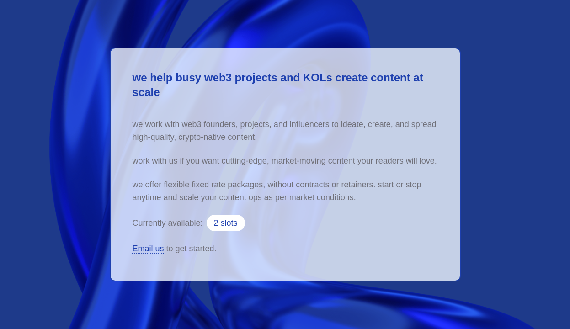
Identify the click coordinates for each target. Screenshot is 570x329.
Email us (148, 248)
